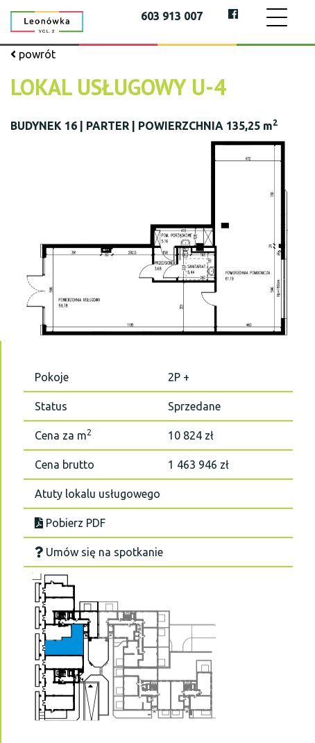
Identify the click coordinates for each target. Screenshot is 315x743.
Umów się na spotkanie (99, 552)
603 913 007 (172, 16)
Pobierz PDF (70, 523)
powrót (33, 54)
